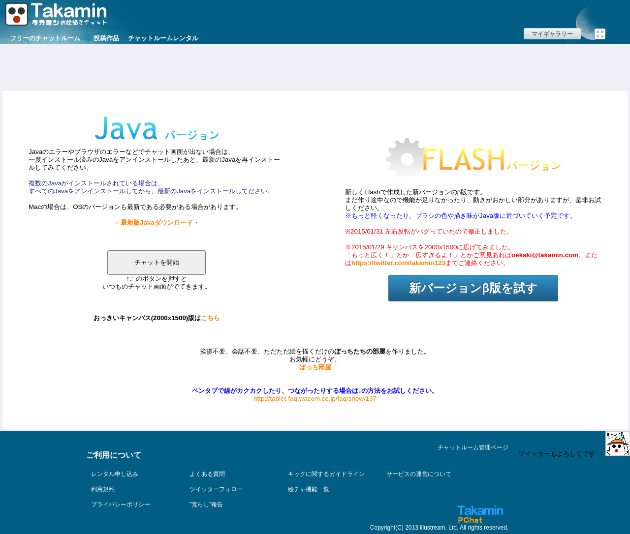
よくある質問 (207, 474)
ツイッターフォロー (216, 489)
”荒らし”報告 (206, 504)
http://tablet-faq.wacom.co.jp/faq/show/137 (315, 398)
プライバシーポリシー (120, 504)
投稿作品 (106, 38)
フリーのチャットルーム (45, 38)
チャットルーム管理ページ (473, 447)
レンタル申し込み (114, 474)
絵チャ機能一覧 (308, 489)
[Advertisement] (315, 66)
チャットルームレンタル (163, 38)
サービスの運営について (418, 474)
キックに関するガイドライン (326, 474)
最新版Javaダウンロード (157, 222)
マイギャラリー (552, 33)
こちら (210, 318)
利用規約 (103, 489)
